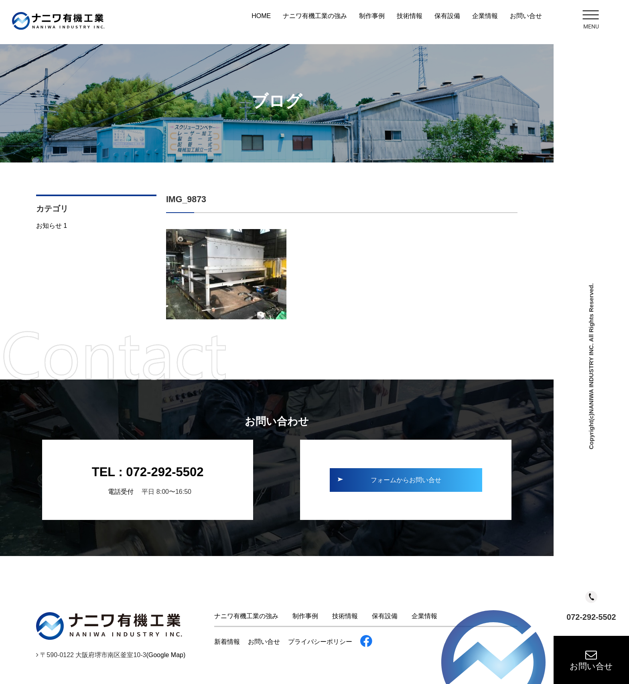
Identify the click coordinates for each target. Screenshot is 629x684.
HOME (261, 15)
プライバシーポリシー (320, 641)
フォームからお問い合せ (406, 480)
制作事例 (372, 15)
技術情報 (409, 15)
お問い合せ (591, 659)
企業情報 (485, 15)
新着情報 (227, 641)
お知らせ (51, 225)
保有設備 (447, 15)
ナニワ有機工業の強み (315, 15)
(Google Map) (165, 655)
